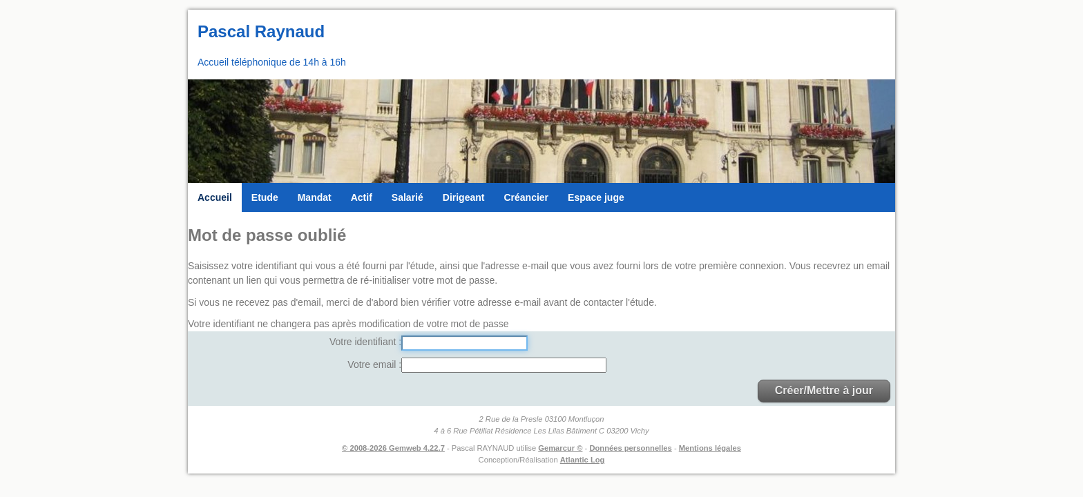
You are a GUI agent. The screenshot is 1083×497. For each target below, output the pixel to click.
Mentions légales (710, 448)
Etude (264, 197)
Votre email (373, 364)
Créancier (526, 197)
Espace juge (596, 197)
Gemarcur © (560, 448)
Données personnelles (630, 448)
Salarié (407, 197)
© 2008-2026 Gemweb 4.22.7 (393, 448)
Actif (361, 197)
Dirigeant (464, 197)
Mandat (315, 197)
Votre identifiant (364, 341)
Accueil (215, 197)
